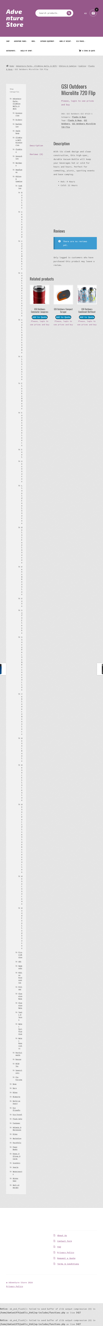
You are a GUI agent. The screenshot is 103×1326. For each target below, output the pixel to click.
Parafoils (17, 1143)
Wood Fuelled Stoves (21, 928)
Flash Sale (17, 1119)
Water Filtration (21, 782)
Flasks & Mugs (79, 117)
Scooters (16, 1163)
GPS (19, 961)
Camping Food (21, 224)
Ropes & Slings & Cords (16, 1156)
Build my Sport (26, 51)
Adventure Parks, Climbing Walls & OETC (36, 66)
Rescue (18, 1059)
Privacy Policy (65, 1252)
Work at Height (65, 41)
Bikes (15, 1092)
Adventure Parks (20, 41)
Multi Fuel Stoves (21, 544)
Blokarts (16, 1097)
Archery (19, 120)
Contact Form (64, 1241)
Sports (15, 1167)
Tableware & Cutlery (21, 714)
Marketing (17, 1138)
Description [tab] (36, 145)
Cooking (82, 66)
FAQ (59, 1247)
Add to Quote (39, 317)
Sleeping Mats (20, 1005)
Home (12, 66)
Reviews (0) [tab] (36, 154)
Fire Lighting (20, 954)
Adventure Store (15, 18)
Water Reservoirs (20, 1043)
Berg (33, 41)
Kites (15, 1134)
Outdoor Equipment (47, 41)
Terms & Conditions (68, 1264)
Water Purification (20, 1029)
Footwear (16, 1123)
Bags (14, 1084)
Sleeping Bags (20, 996)
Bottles (21, 200)
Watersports (10, 51)
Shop (7, 41)
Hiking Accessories (20, 977)
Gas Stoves (21, 471)
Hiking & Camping (67, 66)
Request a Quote (66, 1258)
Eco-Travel (80, 41)
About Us (62, 1235)
